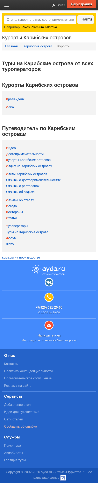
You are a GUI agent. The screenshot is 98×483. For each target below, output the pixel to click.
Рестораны (14, 212)
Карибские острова (38, 46)
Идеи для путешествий (21, 412)
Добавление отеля (18, 404)
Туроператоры (17, 226)
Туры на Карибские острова (27, 232)
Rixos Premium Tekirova (39, 27)
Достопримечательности (25, 154)
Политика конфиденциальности (28, 371)
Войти (57, 5)
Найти (87, 19)
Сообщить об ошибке (20, 426)
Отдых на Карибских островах (29, 166)
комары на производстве (21, 257)
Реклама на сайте (18, 385)
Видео (11, 148)
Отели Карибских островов (26, 174)
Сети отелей (13, 419)
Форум (11, 238)
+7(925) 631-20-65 (49, 307)
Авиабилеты (13, 453)
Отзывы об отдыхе (20, 192)
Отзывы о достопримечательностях (33, 180)
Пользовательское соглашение (27, 378)
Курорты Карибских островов (28, 160)
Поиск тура (12, 445)
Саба (10, 107)
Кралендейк (15, 99)
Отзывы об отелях (20, 200)
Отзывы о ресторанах (23, 186)
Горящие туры (15, 460)
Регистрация (81, 4)
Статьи (11, 218)
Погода (11, 206)
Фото (10, 244)
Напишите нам (49, 335)
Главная (11, 46)
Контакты (11, 364)
